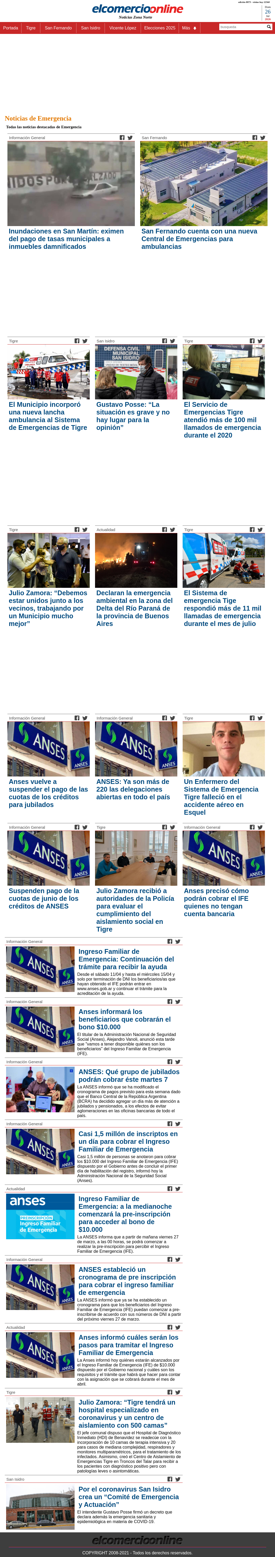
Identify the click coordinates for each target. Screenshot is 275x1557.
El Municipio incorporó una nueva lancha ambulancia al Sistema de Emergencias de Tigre (48, 416)
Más (189, 28)
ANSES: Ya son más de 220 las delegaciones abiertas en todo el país (133, 789)
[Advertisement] (137, 73)
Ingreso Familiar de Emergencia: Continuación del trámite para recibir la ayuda (126, 959)
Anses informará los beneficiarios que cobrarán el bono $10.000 (125, 1019)
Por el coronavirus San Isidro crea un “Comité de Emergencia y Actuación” (129, 1496)
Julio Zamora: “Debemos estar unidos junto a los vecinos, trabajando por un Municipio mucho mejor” (48, 608)
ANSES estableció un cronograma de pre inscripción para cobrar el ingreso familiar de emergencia (127, 1281)
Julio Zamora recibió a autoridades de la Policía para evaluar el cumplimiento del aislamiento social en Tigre (135, 910)
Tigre (13, 341)
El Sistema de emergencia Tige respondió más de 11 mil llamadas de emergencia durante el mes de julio (222, 608)
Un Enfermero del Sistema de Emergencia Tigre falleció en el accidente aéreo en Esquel (221, 797)
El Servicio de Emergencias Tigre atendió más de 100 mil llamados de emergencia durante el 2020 (222, 420)
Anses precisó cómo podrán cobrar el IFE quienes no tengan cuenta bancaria (216, 902)
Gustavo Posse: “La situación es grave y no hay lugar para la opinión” (133, 416)
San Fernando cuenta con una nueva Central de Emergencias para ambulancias (199, 238)
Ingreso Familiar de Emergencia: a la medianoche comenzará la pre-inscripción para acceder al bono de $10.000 (125, 1214)
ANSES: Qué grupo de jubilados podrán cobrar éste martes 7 (129, 1075)
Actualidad (106, 529)
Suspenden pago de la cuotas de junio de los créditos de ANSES (44, 898)
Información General (27, 137)
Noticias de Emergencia (38, 118)
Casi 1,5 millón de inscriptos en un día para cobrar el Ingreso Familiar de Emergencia (128, 1141)
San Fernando (154, 137)
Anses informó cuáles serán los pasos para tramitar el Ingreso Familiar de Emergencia (129, 1345)
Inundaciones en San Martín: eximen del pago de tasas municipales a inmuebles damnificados (66, 238)
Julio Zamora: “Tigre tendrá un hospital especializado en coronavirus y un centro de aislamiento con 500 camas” (127, 1414)
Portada (10, 28)
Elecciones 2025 (159, 28)
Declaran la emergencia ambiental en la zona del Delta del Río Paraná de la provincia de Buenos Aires (134, 608)
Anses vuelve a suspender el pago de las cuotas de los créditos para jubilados (48, 793)
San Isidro (106, 341)
